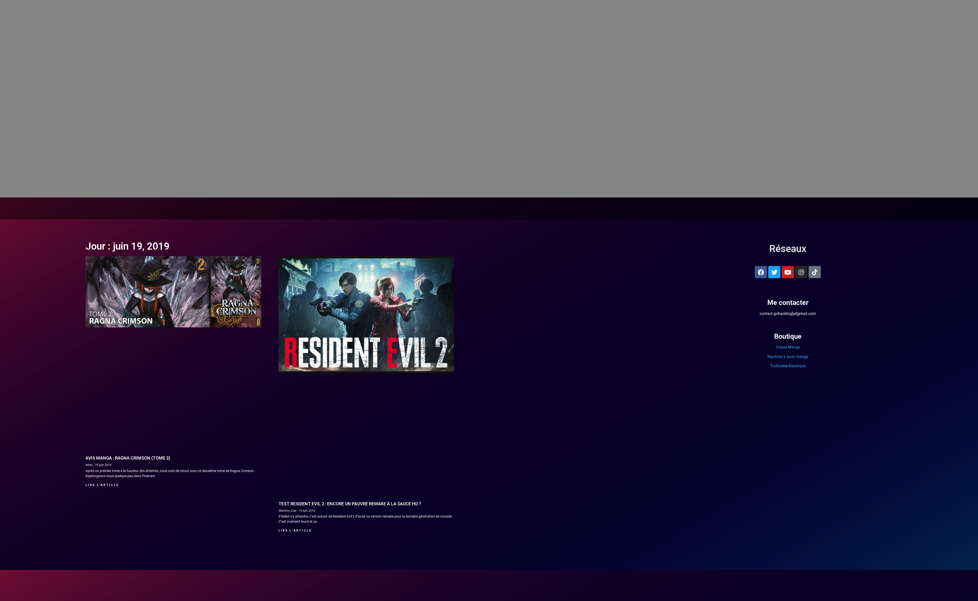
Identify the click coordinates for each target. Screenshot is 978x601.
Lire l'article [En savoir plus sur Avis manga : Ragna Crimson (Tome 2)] (102, 485)
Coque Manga (788, 347)
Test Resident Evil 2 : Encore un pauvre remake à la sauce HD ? (349, 503)
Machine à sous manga (787, 356)
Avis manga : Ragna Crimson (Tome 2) (128, 458)
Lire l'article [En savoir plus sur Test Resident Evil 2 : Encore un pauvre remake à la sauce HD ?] (295, 530)
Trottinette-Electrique (788, 366)
